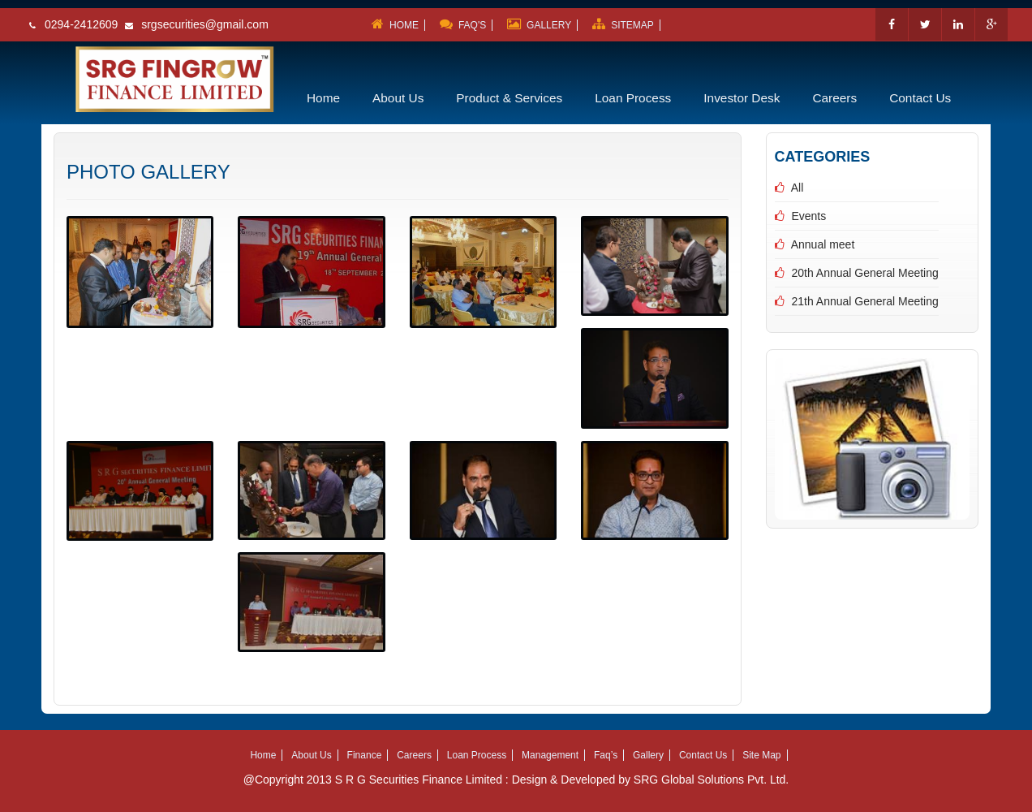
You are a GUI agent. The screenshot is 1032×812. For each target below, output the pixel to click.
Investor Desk (741, 98)
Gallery (648, 755)
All (797, 187)
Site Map (761, 755)
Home (323, 98)
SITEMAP (620, 25)
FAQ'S (460, 25)
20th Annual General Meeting (864, 272)
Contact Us (920, 98)
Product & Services (509, 98)
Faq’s (605, 755)
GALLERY (536, 25)
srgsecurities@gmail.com (205, 24)
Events (808, 215)
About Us (398, 98)
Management (550, 755)
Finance (364, 755)
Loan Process (633, 98)
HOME (392, 25)
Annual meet (823, 244)
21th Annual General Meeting (864, 301)
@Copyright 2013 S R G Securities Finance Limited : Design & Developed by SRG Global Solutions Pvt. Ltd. (516, 779)
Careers (834, 98)
